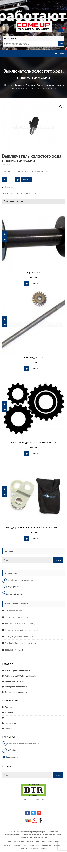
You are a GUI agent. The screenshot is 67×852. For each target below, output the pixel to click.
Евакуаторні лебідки (14, 681)
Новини (8, 728)
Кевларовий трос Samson (16, 687)
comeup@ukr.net (34, 3)
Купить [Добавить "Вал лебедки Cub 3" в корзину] (36, 369)
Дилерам (9, 712)
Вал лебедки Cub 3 (33, 357)
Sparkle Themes (40, 837)
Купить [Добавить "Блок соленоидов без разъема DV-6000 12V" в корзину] (36, 454)
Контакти (34, 849)
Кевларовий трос (31, 845)
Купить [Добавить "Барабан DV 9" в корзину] (36, 284)
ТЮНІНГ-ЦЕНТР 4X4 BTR (33, 800)
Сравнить (9, 187)
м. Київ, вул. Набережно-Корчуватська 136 (34, 10)
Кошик (44, 849)
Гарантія (8, 718)
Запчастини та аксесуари (25, 193)
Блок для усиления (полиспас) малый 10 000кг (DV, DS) (33, 527)
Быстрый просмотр (4, 234)
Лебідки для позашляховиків (19, 636)
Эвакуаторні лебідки (12, 845)
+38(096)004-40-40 (14, 587)
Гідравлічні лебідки (14, 610)
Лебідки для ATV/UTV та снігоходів (22, 630)
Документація (11, 723)
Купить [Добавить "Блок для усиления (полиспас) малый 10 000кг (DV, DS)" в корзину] (36, 539)
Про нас (8, 707)
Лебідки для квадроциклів (47, 841)
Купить (26, 180)
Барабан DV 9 (33, 272)
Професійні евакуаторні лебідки (20, 643)
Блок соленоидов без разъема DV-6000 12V (33, 442)
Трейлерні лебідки (14, 649)
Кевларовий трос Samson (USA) (20, 623)
